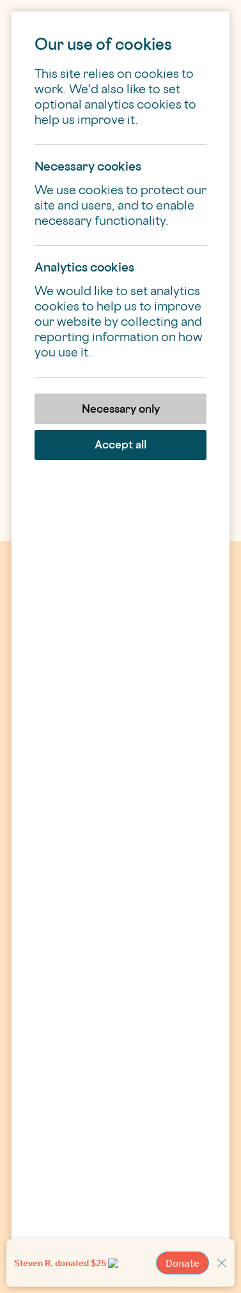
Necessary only (121, 408)
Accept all (120, 444)
